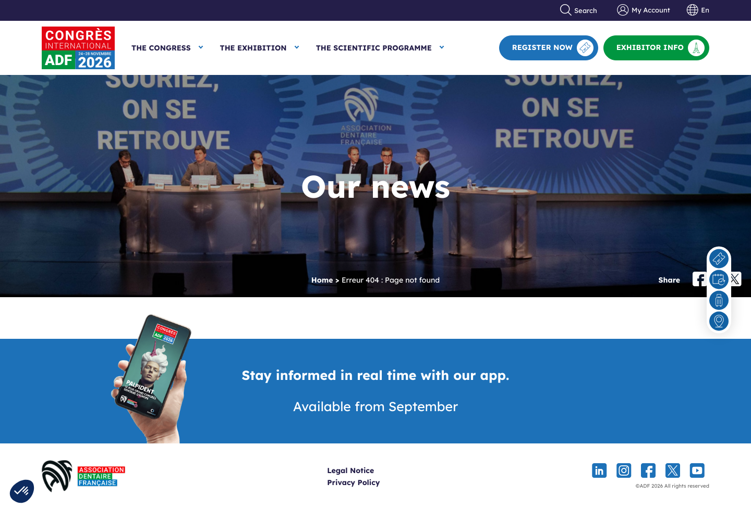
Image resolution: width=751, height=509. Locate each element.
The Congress (161, 48)
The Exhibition (253, 48)
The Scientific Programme (374, 48)
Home (322, 280)
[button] (21, 491)
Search (579, 10)
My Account (643, 10)
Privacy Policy (372, 482)
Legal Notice (369, 470)
